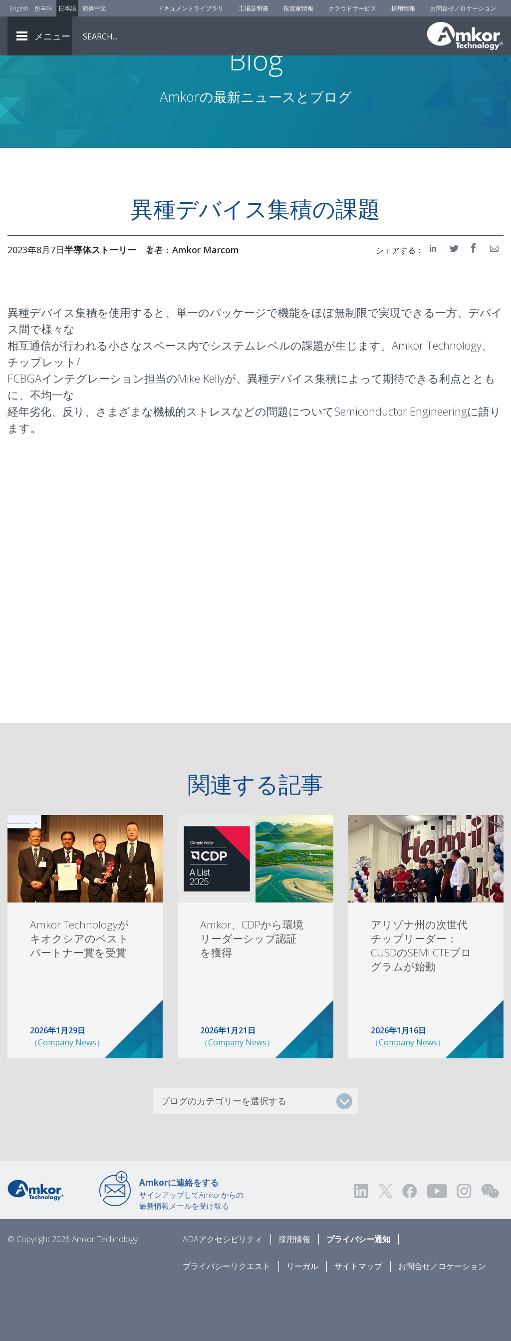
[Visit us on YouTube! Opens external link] (436, 1246)
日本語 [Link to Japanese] (67, 8)
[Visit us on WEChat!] (490, 1246)
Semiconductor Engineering (400, 466)
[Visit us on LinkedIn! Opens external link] (362, 1246)
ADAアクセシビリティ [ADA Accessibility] (222, 1294)
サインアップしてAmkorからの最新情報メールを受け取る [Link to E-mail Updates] (191, 1249)
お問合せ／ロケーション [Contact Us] (463, 8)
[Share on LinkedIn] (435, 304)
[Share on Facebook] (475, 304)
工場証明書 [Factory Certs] (253, 8)
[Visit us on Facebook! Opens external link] (409, 1246)
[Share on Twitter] (455, 304)
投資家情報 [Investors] (298, 8)
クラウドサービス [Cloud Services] (352, 8)
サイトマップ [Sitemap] (358, 1321)
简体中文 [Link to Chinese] (94, 8)
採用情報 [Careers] (403, 8)
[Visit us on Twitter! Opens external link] (385, 1246)
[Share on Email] (495, 304)
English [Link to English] (18, 8)
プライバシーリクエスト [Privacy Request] (226, 1321)
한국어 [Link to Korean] (43, 8)
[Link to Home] (35, 1244)
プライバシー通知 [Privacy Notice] (358, 1294)
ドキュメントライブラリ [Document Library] (191, 8)
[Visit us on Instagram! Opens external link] (464, 1246)
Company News (67, 1097)
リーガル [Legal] (302, 1321)
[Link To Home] (465, 36)
